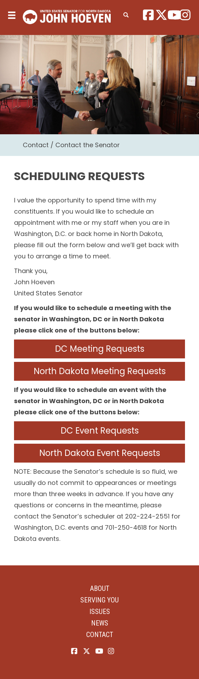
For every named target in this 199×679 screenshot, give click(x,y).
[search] (126, 13)
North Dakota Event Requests (99, 453)
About (99, 588)
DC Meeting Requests (99, 349)
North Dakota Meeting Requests (100, 371)
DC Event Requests (100, 430)
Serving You (99, 600)
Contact (36, 145)
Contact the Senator (87, 145)
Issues (99, 611)
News (99, 623)
